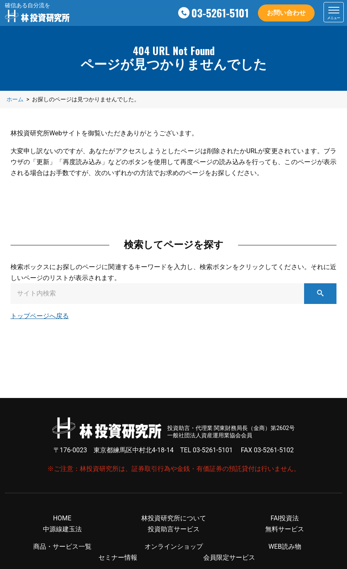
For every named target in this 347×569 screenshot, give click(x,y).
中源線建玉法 (62, 529)
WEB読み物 (284, 546)
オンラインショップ (174, 546)
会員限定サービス (229, 558)
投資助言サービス (174, 529)
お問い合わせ (286, 13)
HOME (62, 518)
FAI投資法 (284, 518)
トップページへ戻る (40, 316)
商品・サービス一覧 (62, 546)
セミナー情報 (117, 558)
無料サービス (284, 529)
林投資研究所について (173, 518)
